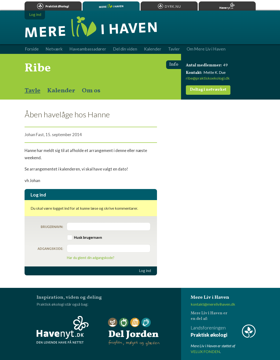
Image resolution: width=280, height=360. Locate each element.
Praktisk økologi (53, 6)
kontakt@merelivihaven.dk (213, 304)
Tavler (174, 49)
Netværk (54, 49)
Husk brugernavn (88, 237)
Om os (91, 91)
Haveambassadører (87, 49)
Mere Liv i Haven (111, 6)
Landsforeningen (223, 331)
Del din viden (125, 49)
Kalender (61, 91)
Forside (32, 49)
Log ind (145, 270)
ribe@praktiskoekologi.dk (208, 78)
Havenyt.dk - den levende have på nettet (63, 330)
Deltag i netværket (208, 90)
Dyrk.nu (169, 6)
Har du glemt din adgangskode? (90, 258)
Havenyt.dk (227, 6)
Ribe (38, 68)
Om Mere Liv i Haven (206, 49)
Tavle (32, 91)
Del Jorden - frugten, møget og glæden (134, 332)
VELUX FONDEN (205, 351)
